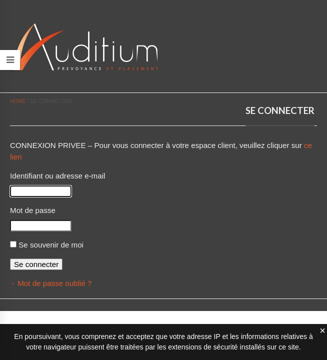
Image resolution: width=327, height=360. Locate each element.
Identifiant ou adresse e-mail (57, 176)
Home (18, 101)
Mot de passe (33, 210)
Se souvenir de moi (51, 244)
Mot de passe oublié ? (55, 283)
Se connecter (36, 264)
